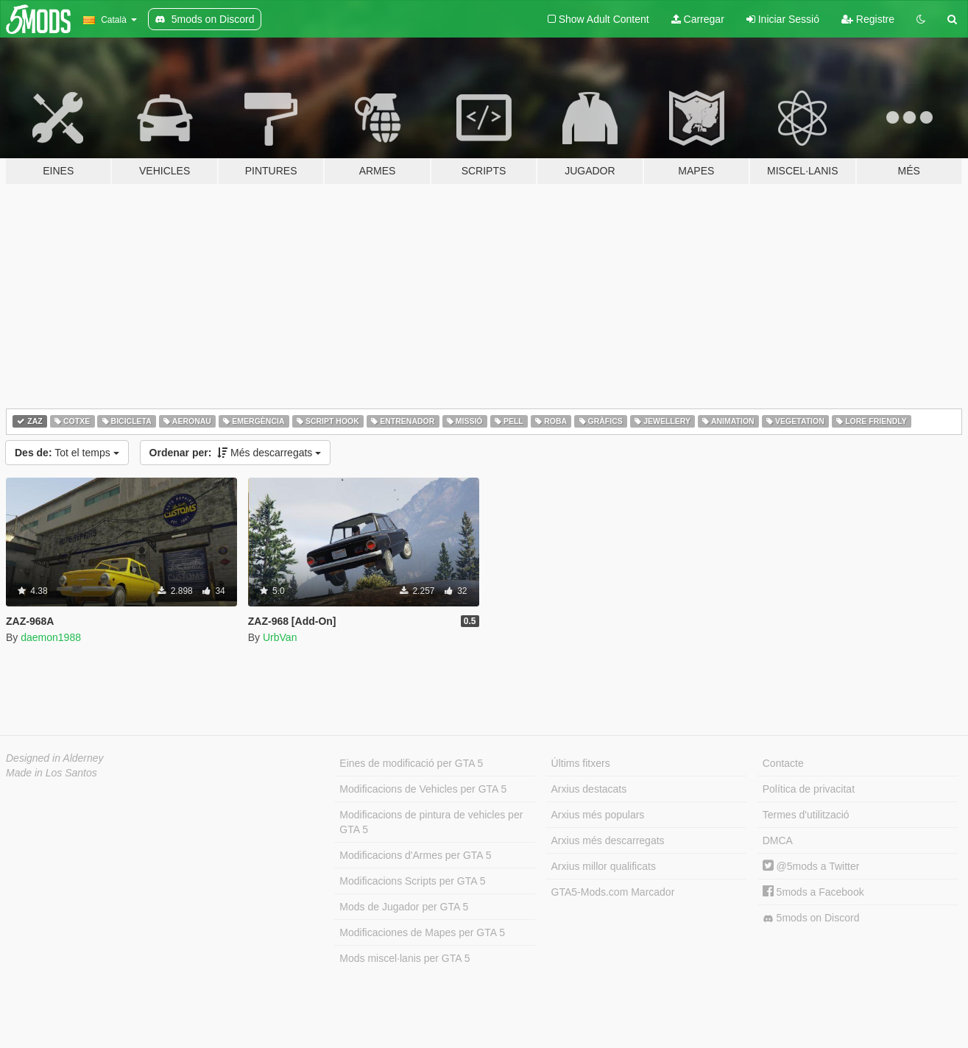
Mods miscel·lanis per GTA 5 (404, 958)
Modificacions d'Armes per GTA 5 (415, 855)
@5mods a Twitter (811, 866)
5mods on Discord (811, 918)
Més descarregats (235, 452)
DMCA (778, 840)
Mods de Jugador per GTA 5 (403, 907)
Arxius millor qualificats (603, 866)
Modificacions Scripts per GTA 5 (412, 881)
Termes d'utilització (806, 815)
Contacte (783, 763)
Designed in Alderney (55, 758)
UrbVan (280, 637)
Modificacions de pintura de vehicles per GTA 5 (431, 822)
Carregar (697, 19)
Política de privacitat (809, 789)
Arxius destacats (589, 789)
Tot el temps (67, 452)
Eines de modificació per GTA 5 (411, 763)
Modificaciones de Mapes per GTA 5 (422, 932)
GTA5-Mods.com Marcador (613, 892)
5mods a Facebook (813, 892)
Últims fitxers (580, 763)
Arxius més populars (598, 815)
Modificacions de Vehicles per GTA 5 (422, 789)
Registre (867, 19)
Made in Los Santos (51, 773)
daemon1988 (51, 637)
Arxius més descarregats (608, 840)
